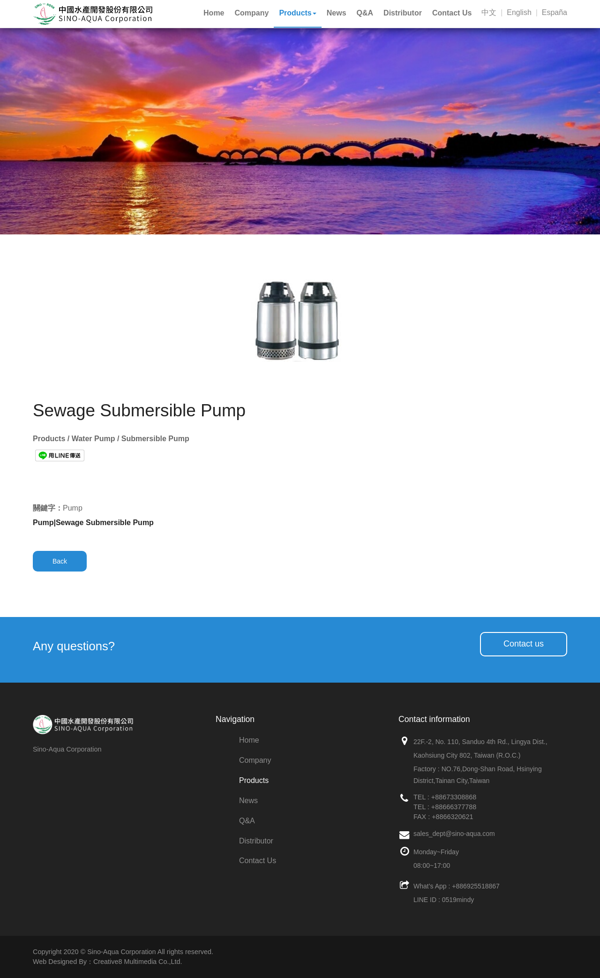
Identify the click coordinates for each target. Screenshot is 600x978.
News (248, 801)
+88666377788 (453, 807)
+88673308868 (453, 797)
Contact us (523, 643)
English (519, 12)
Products (254, 780)
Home (249, 740)
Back (59, 561)
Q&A (247, 821)
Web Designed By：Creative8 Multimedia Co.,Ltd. (107, 961)
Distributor (256, 841)
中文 (488, 12)
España (554, 12)
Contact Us (257, 861)
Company (255, 760)
